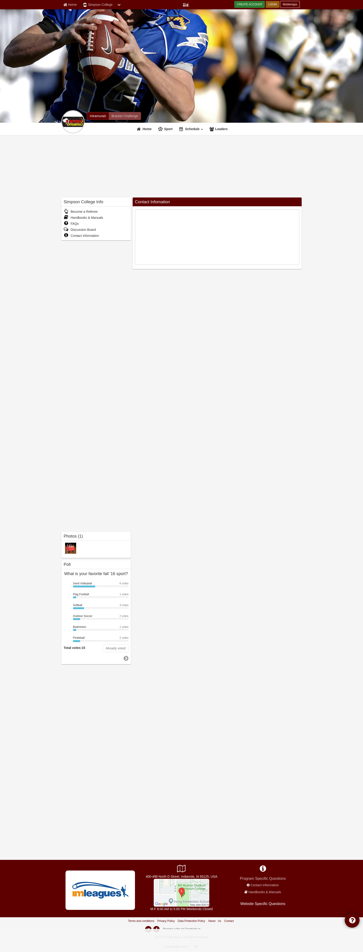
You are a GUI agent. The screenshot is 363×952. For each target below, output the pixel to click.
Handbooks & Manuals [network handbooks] (264, 892)
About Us (214, 921)
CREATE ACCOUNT (249, 4)
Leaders (221, 129)
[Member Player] (186, 4)
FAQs (71, 223)
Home (147, 129)
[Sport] (166, 129)
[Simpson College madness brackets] (125, 116)
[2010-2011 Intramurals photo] (70, 548)
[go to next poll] (126, 658)
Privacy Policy (166, 921)
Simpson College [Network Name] (98, 5)
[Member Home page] (70, 4)
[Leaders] (219, 129)
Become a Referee (81, 211)
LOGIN (272, 4)
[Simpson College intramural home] (98, 116)
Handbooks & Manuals (83, 217)
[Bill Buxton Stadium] (181, 892)
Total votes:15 (74, 648)
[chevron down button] (119, 4)
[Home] (145, 129)
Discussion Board (80, 230)
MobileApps (290, 4)
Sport (168, 129)
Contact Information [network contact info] (264, 885)
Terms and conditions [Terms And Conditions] (141, 921)
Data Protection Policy (191, 921)
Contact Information (81, 236)
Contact (229, 921)
